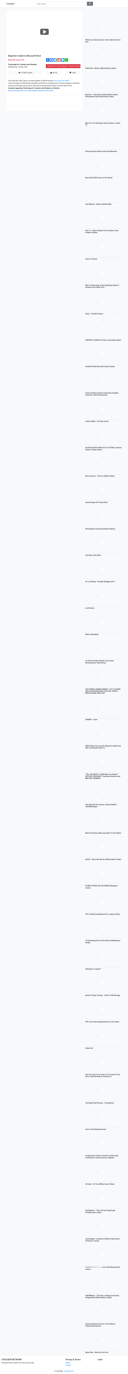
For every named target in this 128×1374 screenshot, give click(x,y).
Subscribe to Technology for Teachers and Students (63, 66)
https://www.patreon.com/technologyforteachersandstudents (31, 91)
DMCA (68, 1363)
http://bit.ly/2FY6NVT (62, 81)
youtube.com (69, 1371)
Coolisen (10, 3)
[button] (90, 4)
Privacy (68, 1365)
